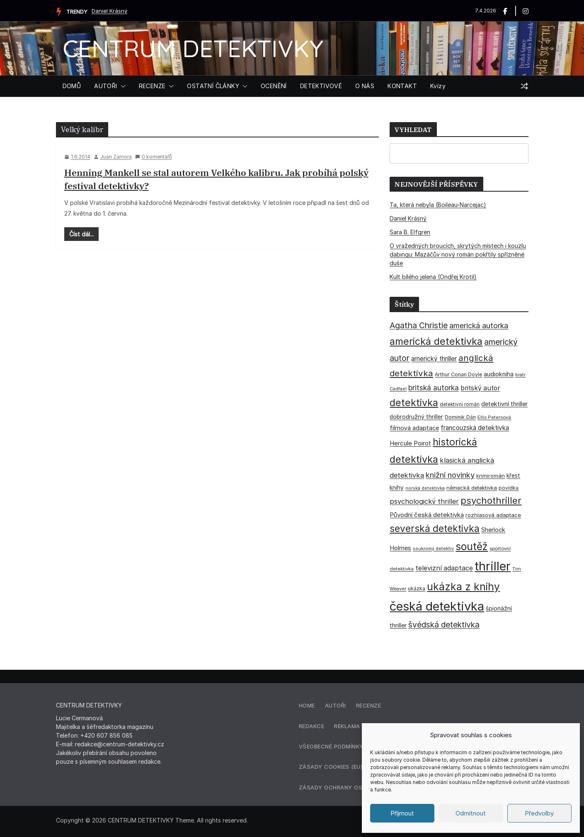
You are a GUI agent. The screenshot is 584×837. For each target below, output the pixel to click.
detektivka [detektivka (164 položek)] (414, 403)
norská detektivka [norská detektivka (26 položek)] (425, 488)
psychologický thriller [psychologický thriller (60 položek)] (424, 501)
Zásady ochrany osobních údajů (352, 787)
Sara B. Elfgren (410, 232)
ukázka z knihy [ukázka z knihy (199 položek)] (463, 586)
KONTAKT (402, 85)
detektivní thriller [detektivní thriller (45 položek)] (504, 403)
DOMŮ (72, 85)
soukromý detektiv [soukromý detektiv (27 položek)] (433, 548)
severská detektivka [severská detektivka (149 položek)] (435, 528)
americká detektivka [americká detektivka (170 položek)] (436, 341)
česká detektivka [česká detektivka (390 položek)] (437, 606)
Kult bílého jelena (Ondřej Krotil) (433, 276)
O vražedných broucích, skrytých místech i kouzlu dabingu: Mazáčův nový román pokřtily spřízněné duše (458, 254)
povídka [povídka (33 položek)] (509, 488)
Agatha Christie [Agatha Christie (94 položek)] (419, 325)
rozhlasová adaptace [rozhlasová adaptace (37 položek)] (493, 515)
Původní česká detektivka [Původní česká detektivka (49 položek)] (427, 515)
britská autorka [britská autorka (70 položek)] (433, 387)
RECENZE (152, 85)
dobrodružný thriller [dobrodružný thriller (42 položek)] (416, 417)
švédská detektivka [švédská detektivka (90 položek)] (444, 625)
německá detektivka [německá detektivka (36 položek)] (471, 487)
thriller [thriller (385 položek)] (493, 566)
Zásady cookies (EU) (331, 766)
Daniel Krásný (109, 10)
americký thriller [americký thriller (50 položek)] (434, 359)
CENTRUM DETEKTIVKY (193, 48)
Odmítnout (471, 813)
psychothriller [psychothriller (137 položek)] (490, 500)
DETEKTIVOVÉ (321, 85)
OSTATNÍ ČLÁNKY (213, 85)
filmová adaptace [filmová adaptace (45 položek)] (414, 427)
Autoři (335, 705)
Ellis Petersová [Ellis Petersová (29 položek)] (494, 417)
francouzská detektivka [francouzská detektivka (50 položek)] (475, 428)
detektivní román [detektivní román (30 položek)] (460, 404)
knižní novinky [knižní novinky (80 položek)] (450, 474)
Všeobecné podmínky (331, 746)
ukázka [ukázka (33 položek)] (416, 588)
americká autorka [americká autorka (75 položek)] (478, 325)
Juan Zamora (116, 157)
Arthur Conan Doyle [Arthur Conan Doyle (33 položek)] (458, 374)
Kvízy (438, 85)
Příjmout (402, 813)
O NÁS (364, 85)
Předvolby (539, 813)
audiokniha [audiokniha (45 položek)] (499, 374)
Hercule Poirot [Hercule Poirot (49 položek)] (410, 443)
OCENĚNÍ (274, 85)
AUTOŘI (105, 85)
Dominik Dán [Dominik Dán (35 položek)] (460, 417)
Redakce (312, 726)
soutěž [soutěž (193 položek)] (472, 546)
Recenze (368, 705)
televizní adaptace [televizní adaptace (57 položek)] (444, 568)
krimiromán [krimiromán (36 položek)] (490, 475)
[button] (121, 86)
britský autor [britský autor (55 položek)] (480, 388)
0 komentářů (153, 157)
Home (307, 705)
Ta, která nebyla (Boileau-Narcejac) (438, 204)
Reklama (347, 726)
